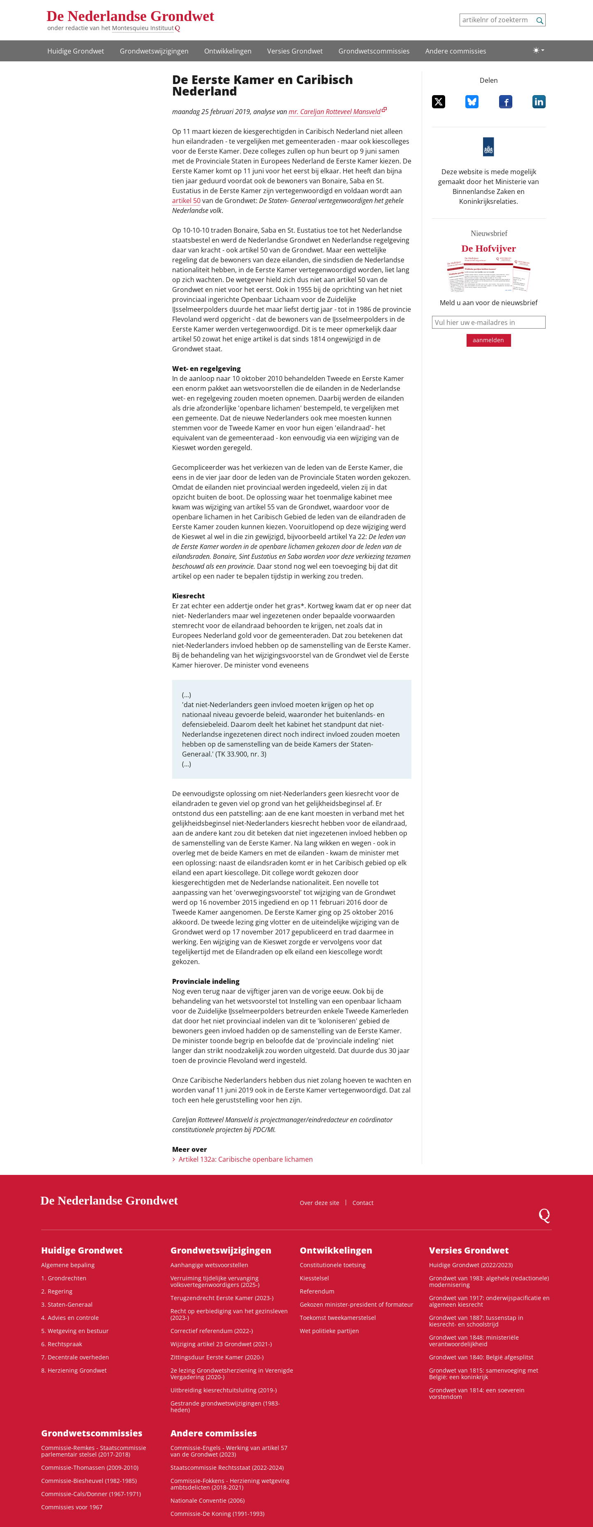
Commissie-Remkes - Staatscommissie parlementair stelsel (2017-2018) (93, 1451)
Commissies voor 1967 (72, 1507)
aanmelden (488, 340)
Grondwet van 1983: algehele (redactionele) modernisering (489, 1281)
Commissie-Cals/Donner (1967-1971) (91, 1494)
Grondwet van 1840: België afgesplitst (481, 1357)
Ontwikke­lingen (228, 51)
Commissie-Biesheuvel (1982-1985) (89, 1481)
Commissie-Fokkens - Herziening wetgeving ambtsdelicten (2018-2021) (229, 1484)
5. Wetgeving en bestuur (75, 1331)
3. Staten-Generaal (67, 1304)
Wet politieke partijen (329, 1331)
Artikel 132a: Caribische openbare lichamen (246, 1159)
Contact (363, 1203)
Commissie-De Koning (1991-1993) (217, 1514)
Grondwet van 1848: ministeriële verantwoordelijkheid (474, 1340)
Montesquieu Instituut (143, 28)
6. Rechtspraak (61, 1344)
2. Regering (56, 1291)
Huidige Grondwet (75, 51)
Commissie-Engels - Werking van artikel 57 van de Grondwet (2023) (228, 1451)
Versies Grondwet (295, 51)
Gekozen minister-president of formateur (356, 1304)
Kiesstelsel (314, 1278)
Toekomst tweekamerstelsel (338, 1318)
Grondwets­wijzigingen (154, 51)
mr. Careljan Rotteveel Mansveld (335, 111)
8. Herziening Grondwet (74, 1370)
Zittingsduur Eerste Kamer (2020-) (217, 1357)
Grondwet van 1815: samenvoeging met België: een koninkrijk (483, 1373)
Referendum (317, 1291)
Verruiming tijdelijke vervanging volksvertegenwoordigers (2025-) (214, 1281)
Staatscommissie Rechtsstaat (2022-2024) (227, 1467)
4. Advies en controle (70, 1318)
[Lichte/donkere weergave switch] (538, 50)
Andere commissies (455, 51)
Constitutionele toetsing (333, 1265)
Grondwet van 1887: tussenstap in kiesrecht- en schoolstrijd (476, 1321)
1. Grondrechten (63, 1278)
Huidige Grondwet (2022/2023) (471, 1265)
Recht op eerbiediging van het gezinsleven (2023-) (229, 1314)
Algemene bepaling (68, 1265)
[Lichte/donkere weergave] (538, 50)
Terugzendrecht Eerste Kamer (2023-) (221, 1298)
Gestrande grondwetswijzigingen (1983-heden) (225, 1406)
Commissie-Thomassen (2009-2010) (89, 1467)
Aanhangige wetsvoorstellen (209, 1265)
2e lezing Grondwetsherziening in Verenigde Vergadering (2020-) (231, 1373)
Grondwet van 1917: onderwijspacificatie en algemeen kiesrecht (489, 1301)
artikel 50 (186, 200)
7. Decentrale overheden (75, 1357)
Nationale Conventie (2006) (207, 1500)
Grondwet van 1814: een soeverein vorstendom (477, 1393)
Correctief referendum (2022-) (211, 1331)
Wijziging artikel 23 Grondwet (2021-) (221, 1344)
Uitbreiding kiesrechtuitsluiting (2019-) (223, 1390)
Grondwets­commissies (374, 51)
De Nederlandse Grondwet (130, 16)
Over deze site (319, 1203)
